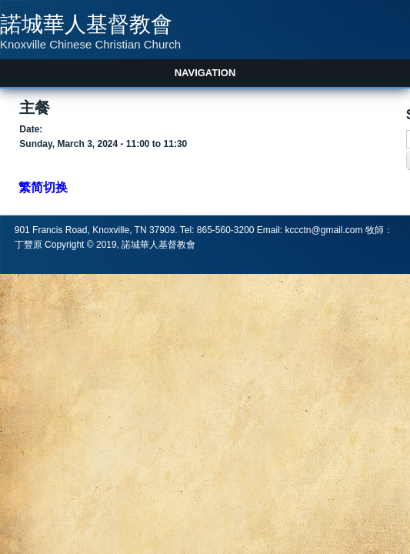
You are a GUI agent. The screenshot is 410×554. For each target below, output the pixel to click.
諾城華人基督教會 (86, 24)
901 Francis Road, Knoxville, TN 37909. (97, 230)
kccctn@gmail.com (324, 230)
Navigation (205, 72)
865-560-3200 (226, 230)
